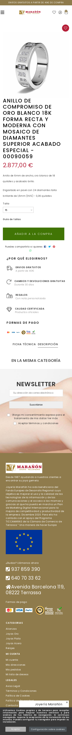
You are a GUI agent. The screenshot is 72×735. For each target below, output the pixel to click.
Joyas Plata (13, 638)
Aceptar (15, 729)
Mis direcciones (16, 664)
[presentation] (36, 434)
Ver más (52, 418)
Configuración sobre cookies (48, 729)
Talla (6, 203)
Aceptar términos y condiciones (38, 423)
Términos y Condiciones (21, 690)
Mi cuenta (12, 659)
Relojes (10, 648)
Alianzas (11, 628)
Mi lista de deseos (17, 674)
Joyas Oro (12, 633)
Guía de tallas (12, 219)
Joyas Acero (14, 643)
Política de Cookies (18, 695)
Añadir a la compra (34, 234)
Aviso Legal (13, 686)
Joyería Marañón (48, 704)
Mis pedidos (13, 669)
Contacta (12, 705)
